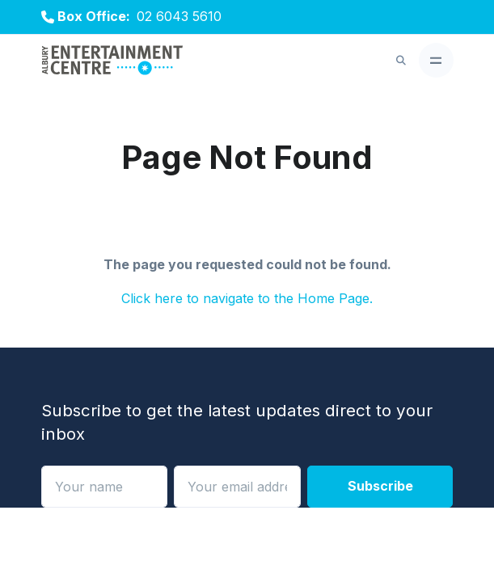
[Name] (104, 487)
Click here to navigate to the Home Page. (247, 298)
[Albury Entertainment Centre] (112, 61)
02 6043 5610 (179, 16)
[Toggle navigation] (436, 60)
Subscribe (380, 486)
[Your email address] (237, 487)
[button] (401, 60)
